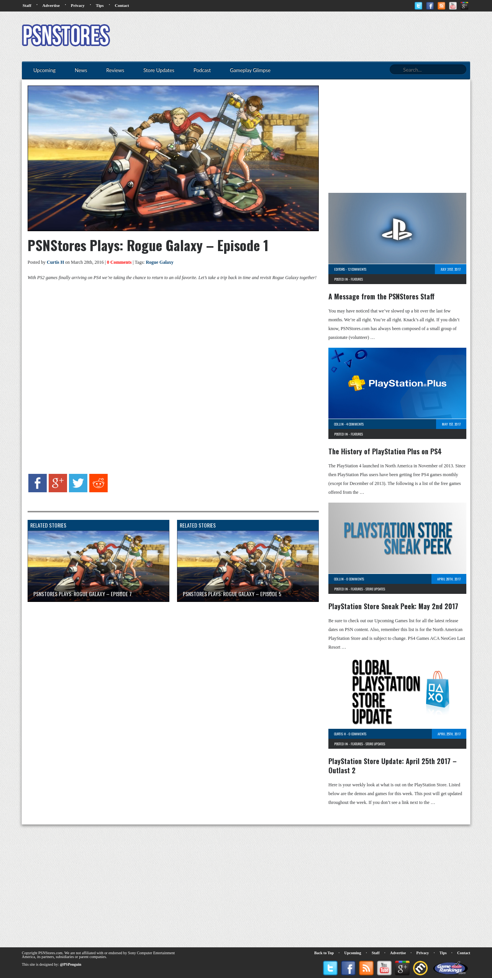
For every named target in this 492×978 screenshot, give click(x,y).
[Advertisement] (330, 36)
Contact (122, 5)
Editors (339, 269)
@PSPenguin (70, 964)
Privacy (78, 5)
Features (357, 279)
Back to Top (324, 953)
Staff (27, 5)
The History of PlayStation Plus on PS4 (385, 451)
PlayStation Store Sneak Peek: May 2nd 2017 (393, 606)
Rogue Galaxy (159, 262)
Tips (100, 5)
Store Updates (375, 589)
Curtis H (55, 262)
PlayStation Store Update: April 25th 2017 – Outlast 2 (392, 765)
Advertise (51, 5)
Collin (339, 424)
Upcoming (352, 953)
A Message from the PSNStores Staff (381, 296)
